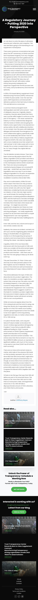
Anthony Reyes (22, 400)
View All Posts (19, 512)
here (5, 271)
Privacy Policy (19, 589)
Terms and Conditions (18, 591)
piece (8, 321)
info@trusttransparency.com (20, 2)
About (19, 579)
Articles (19, 581)
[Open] (34, 9)
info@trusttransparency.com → (19, 505)
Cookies (19, 593)
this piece (7, 371)
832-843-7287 (20, 4)
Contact (19, 583)
